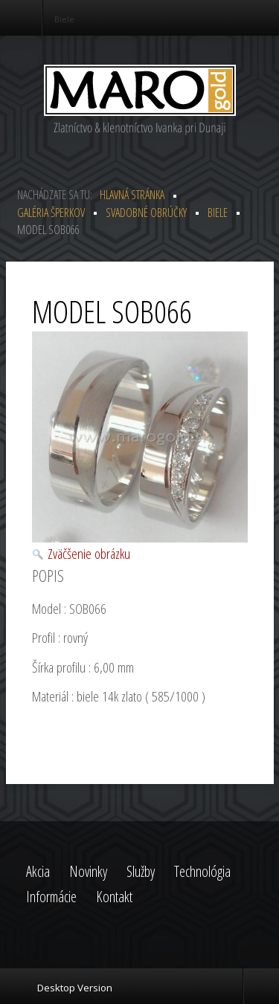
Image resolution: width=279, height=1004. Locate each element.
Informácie (51, 897)
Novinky (88, 871)
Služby (140, 871)
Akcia (38, 871)
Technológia (202, 871)
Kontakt (114, 897)
